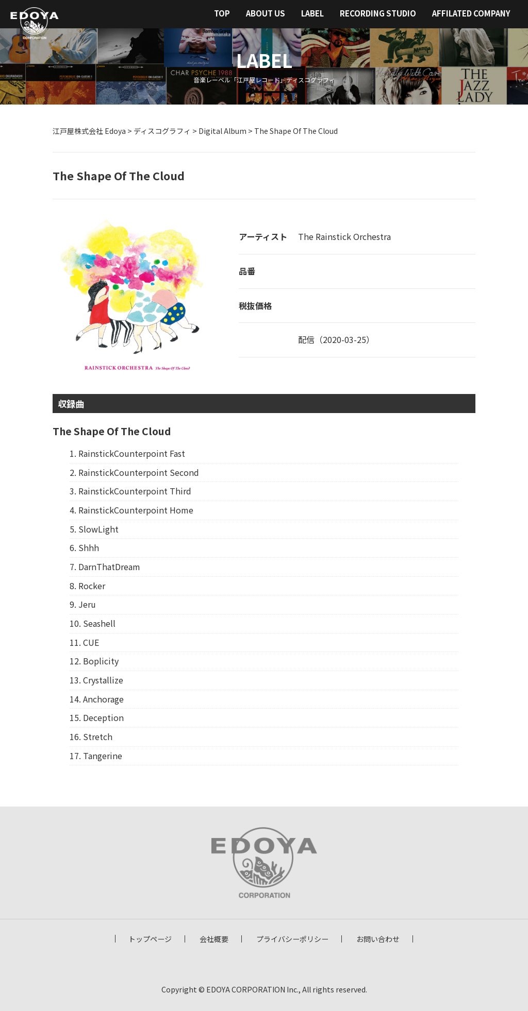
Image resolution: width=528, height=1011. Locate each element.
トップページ (150, 939)
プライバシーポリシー (292, 939)
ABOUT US (265, 13)
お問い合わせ (378, 939)
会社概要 (214, 939)
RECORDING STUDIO (378, 13)
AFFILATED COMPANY (471, 13)
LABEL (312, 13)
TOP (222, 13)
